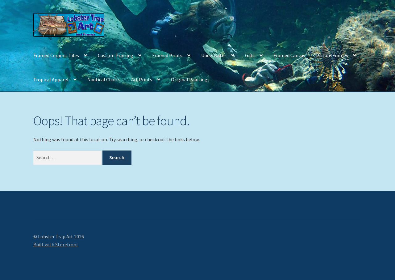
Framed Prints (167, 55)
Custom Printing (115, 55)
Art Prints (141, 79)
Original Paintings (190, 79)
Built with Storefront (55, 244)
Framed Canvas (289, 55)
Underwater (213, 55)
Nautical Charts (103, 79)
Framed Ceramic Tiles (56, 55)
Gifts (250, 55)
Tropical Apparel (51, 79)
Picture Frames (332, 55)
